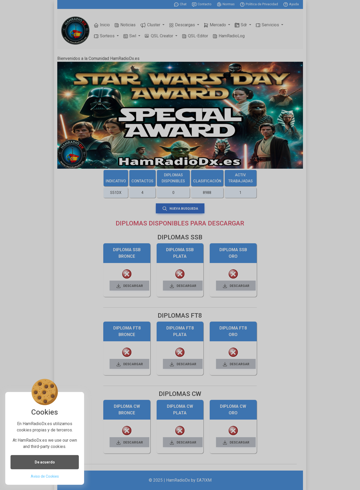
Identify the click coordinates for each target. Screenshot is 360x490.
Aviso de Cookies (45, 476)
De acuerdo (45, 462)
